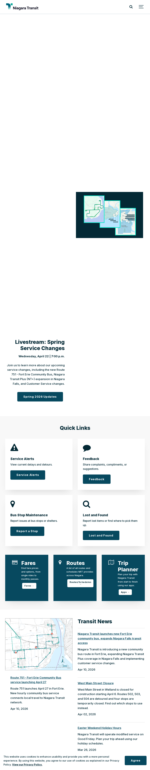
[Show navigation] (141, 7)
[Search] (131, 7)
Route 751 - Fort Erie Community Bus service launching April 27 (35, 680)
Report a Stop (27, 531)
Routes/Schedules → (80, 583)
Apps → (125, 592)
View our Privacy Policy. (27, 764)
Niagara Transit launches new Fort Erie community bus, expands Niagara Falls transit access (109, 638)
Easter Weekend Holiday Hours (99, 728)
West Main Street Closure (96, 683)
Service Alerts (27, 475)
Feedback (96, 479)
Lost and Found (101, 535)
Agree (135, 760)
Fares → (29, 585)
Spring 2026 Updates (40, 396)
